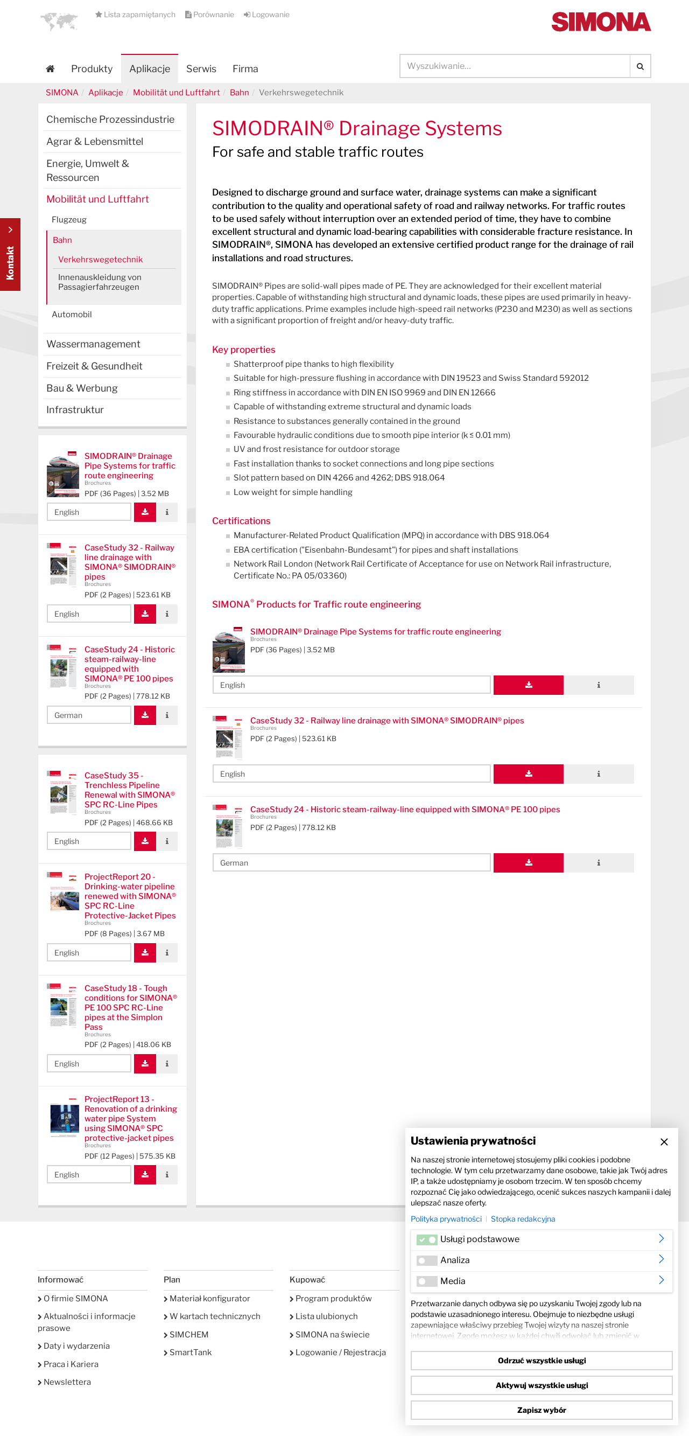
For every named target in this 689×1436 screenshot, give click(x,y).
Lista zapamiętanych (136, 14)
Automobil (72, 314)
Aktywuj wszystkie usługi (542, 1385)
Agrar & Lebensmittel (94, 141)
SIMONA (62, 92)
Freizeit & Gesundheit (94, 366)
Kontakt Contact (10, 254)
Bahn (239, 92)
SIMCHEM (186, 1335)
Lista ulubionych (324, 1316)
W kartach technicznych (212, 1316)
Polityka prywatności (446, 1218)
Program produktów (331, 1298)
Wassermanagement (93, 344)
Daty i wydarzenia (74, 1346)
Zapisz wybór (541, 1409)
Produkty (92, 68)
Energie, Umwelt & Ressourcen (87, 170)
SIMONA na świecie (330, 1335)
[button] (59, 21)
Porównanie (210, 14)
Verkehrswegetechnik (100, 259)
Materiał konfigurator (207, 1298)
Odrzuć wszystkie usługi (542, 1360)
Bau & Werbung (82, 388)
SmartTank (188, 1352)
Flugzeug (69, 220)
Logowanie (267, 14)
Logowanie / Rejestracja (338, 1352)
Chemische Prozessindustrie (110, 119)
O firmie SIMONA (73, 1298)
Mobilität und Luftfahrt (176, 92)
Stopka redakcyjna (523, 1218)
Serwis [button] (201, 68)
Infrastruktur (75, 409)
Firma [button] (245, 68)
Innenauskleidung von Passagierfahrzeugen (100, 282)
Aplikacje (149, 68)
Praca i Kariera (68, 1364)
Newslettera (64, 1382)
